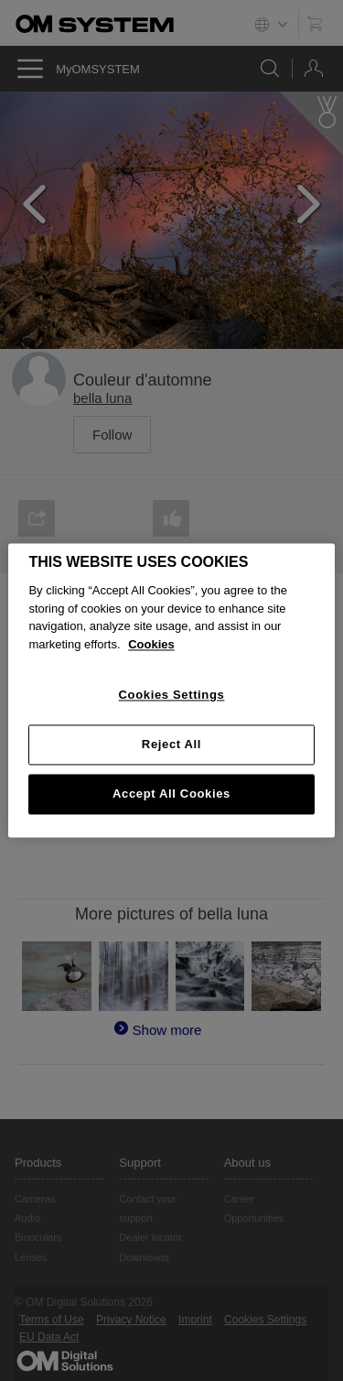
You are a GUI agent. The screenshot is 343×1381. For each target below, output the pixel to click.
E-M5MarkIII (74, 618)
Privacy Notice (131, 1319)
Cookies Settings (265, 1319)
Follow (112, 434)
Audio (27, 1217)
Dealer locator (150, 1237)
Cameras (35, 1198)
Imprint (195, 1319)
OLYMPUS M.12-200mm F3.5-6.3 (139, 664)
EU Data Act (49, 1337)
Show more (166, 812)
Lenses (31, 1257)
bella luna (102, 398)
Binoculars (38, 1237)
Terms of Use (51, 1319)
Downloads (143, 1257)
